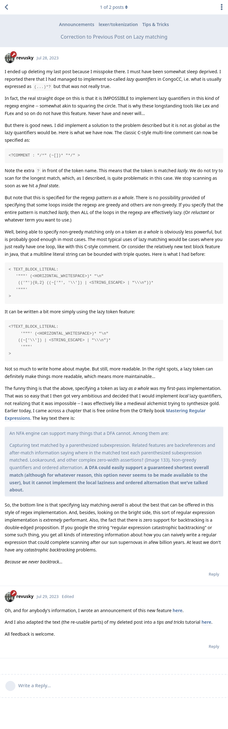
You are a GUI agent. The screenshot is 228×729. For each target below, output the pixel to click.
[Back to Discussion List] (6, 7)
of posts (114, 7)
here (177, 610)
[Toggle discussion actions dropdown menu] (221, 7)
